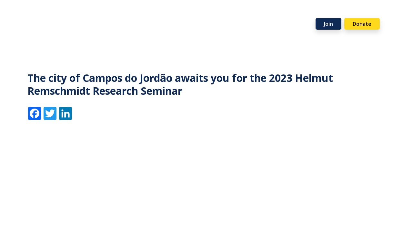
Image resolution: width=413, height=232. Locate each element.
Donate (362, 23)
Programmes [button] (134, 13)
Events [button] (213, 13)
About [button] (51, 13)
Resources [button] (177, 13)
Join (328, 23)
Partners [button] (288, 13)
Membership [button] (89, 13)
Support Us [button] (249, 13)
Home (28, 13)
